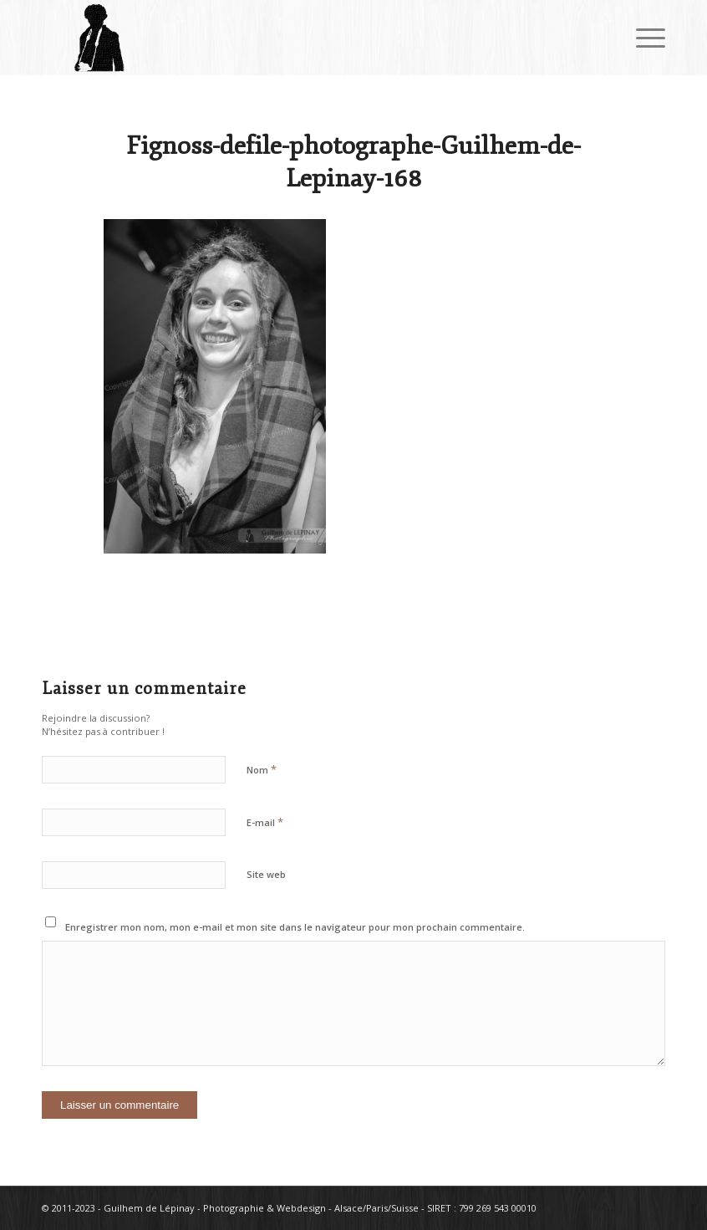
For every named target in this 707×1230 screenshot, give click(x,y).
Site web (266, 874)
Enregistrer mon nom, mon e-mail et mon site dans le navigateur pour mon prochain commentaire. (295, 927)
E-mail (265, 821)
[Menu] (642, 37)
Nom (262, 769)
